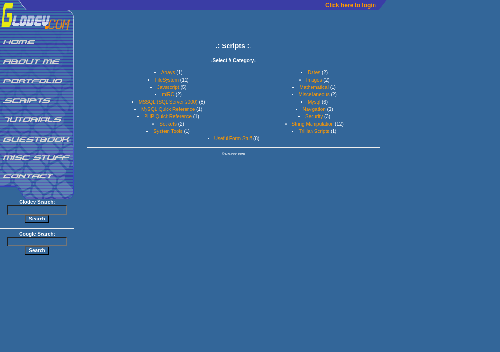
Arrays (168, 72)
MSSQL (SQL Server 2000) (168, 102)
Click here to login (350, 5)
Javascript (168, 87)
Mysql (314, 102)
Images (314, 80)
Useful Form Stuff (233, 138)
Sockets (168, 124)
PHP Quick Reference (168, 116)
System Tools (167, 131)
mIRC (168, 94)
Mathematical (313, 87)
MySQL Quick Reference (168, 109)
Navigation (314, 109)
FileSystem (167, 80)
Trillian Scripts (314, 131)
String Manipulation (313, 124)
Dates (314, 72)
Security (314, 116)
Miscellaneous (313, 94)
